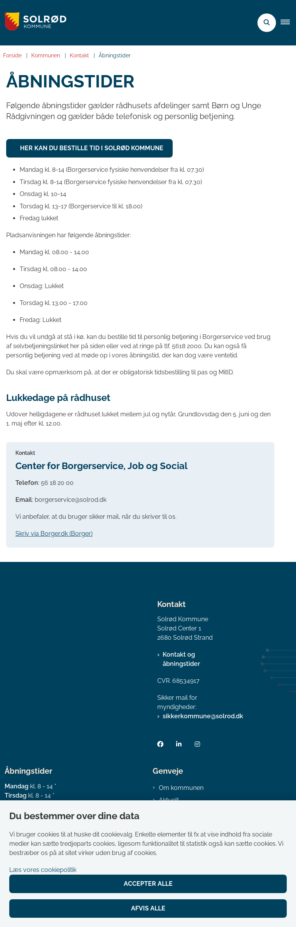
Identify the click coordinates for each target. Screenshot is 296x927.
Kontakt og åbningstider (181, 659)
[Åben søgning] (266, 22)
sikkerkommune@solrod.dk (203, 716)
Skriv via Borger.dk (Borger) (53, 533)
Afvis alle (148, 908)
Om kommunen (181, 787)
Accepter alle (148, 883)
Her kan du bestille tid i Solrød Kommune (91, 148)
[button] (288, 22)
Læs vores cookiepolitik (42, 869)
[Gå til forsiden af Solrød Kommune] (33, 22)
